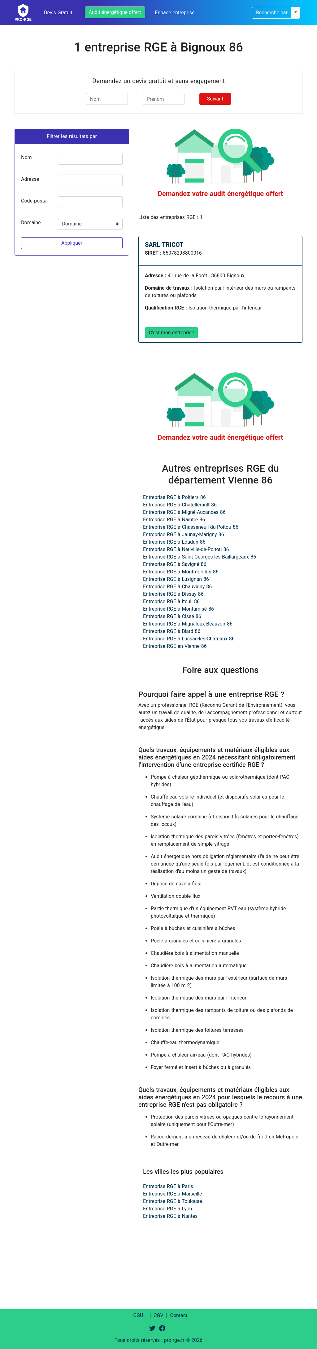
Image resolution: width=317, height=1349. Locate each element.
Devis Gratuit (58, 13)
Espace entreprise (175, 13)
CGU (138, 1315)
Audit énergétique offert (115, 12)
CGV (158, 1315)
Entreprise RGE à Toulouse (172, 1201)
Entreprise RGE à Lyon (167, 1209)
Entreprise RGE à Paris (168, 1186)
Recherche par (272, 13)
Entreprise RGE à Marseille (172, 1194)
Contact (178, 1315)
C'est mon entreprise (171, 333)
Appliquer (71, 243)
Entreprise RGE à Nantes (170, 1216)
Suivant (215, 99)
